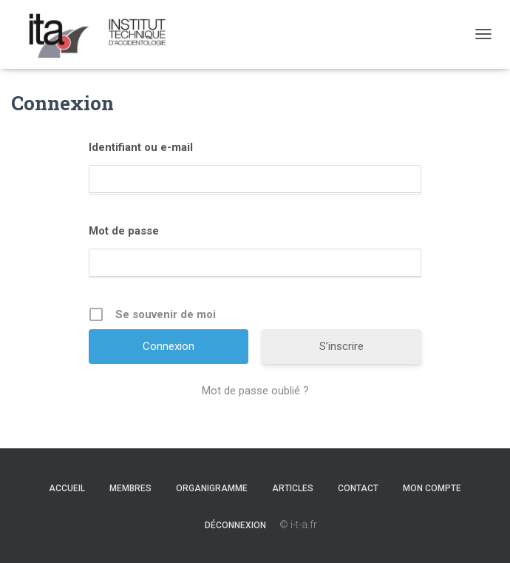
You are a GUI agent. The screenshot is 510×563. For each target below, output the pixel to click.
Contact (358, 488)
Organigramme (212, 488)
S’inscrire (341, 346)
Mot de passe (124, 230)
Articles (292, 488)
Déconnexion (235, 525)
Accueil (67, 488)
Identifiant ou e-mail (141, 147)
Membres (130, 488)
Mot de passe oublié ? (255, 390)
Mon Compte (432, 488)
